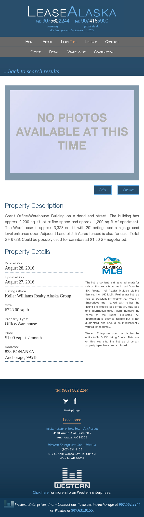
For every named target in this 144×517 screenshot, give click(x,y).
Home (29, 42)
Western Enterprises (72, 478)
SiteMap (68, 411)
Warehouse (76, 53)
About (47, 42)
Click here (41, 493)
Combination (104, 53)
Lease (68, 42)
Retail (54, 53)
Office (35, 53)
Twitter (66, 401)
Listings (91, 42)
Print (102, 190)
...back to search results (31, 71)
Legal (77, 411)
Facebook (75, 401)
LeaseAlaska (72, 8)
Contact (112, 42)
